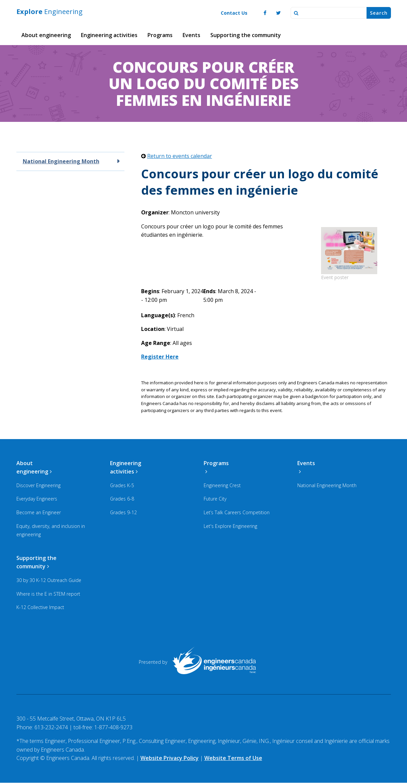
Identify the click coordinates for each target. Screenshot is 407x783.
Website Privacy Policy (169, 758)
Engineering (49, 11)
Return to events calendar (179, 156)
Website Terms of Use (233, 758)
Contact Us (234, 13)
